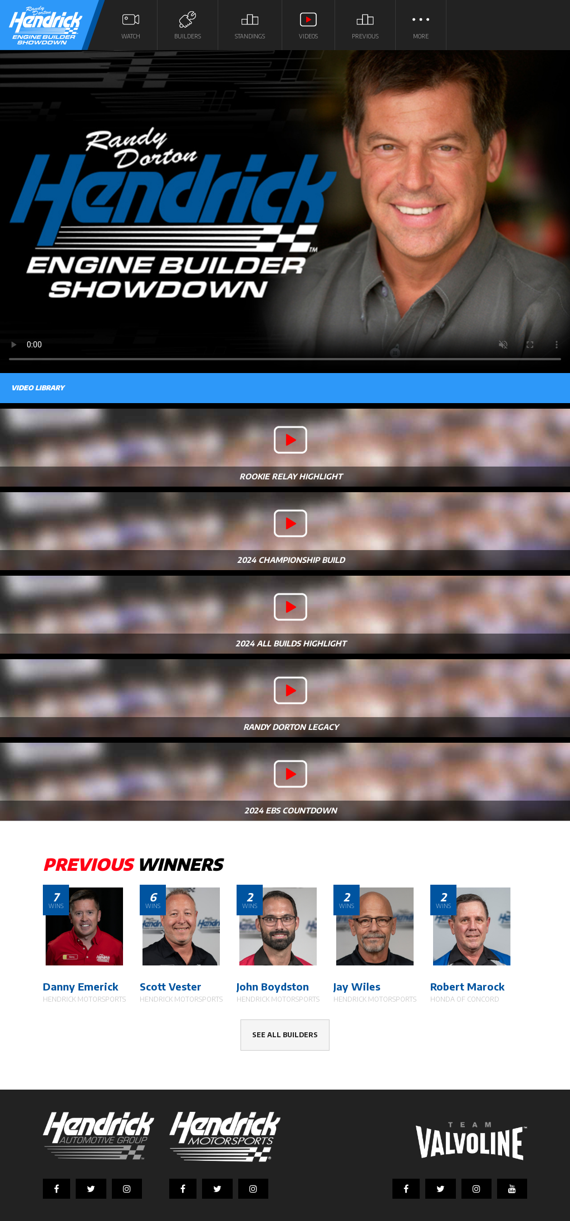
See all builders (285, 1035)
